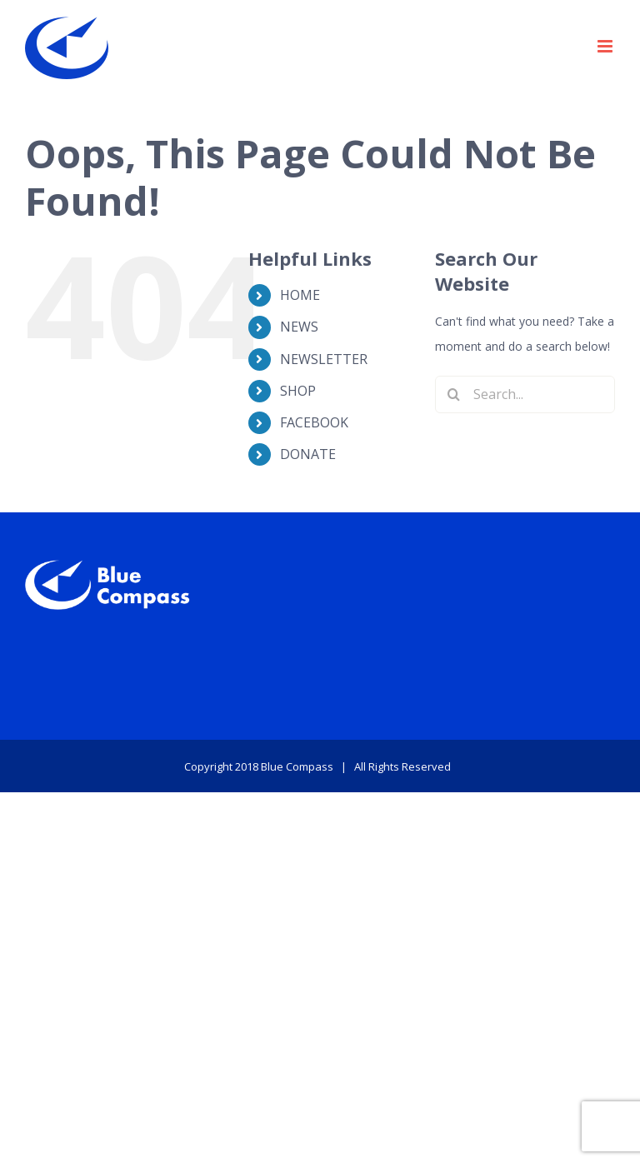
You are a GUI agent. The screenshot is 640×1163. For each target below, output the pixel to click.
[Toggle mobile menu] (606, 46)
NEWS (299, 326)
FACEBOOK (314, 422)
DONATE (308, 454)
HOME (300, 295)
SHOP (298, 391)
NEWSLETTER (324, 359)
